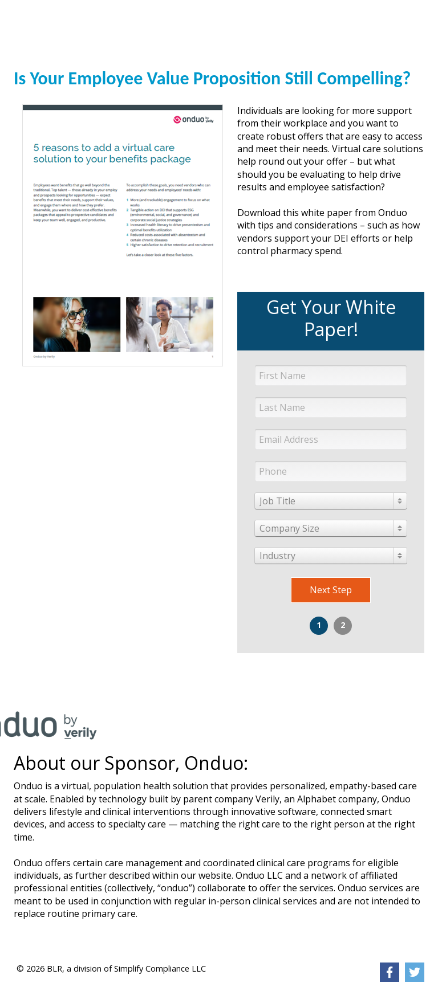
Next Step (331, 590)
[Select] (331, 501)
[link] (56, 15)
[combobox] (331, 501)
